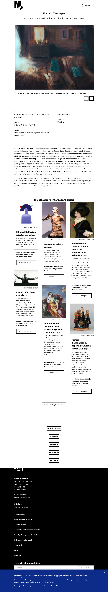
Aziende (54, 444)
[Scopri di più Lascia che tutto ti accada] (54, 276)
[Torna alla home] (19, 5)
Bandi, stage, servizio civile (26, 535)
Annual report (20, 525)
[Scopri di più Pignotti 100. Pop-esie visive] (26, 331)
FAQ (16, 550)
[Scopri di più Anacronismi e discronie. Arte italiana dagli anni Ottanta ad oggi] (54, 372)
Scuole (54, 460)
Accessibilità (19, 514)
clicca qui (50, 582)
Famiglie (54, 452)
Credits (17, 555)
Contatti (18, 545)
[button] (82, 5)
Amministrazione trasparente (27, 530)
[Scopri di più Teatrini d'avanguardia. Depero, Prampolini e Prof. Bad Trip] (82, 391)
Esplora (85, 5)
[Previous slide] (86, 98)
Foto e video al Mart (23, 520)
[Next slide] (91, 98)
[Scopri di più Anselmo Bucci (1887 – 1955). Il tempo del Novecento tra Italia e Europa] (82, 295)
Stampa (54, 436)
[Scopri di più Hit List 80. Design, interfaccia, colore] (26, 262)
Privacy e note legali (23, 540)
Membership (54, 428)
